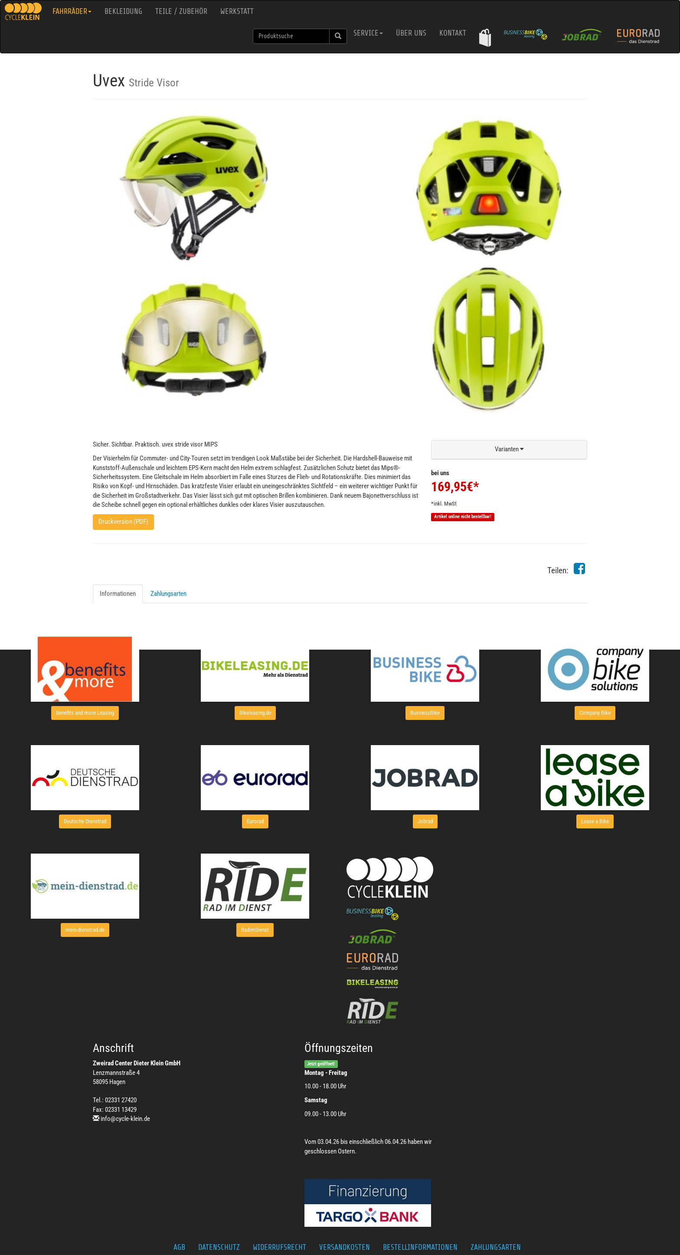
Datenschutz (219, 1247)
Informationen (118, 594)
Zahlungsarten (168, 594)
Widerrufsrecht (279, 1247)
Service (368, 33)
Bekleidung (123, 11)
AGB (179, 1247)
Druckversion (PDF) (123, 522)
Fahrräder (72, 11)
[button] (485, 37)
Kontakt (452, 33)
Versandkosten (344, 1247)
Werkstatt (237, 11)
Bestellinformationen (420, 1247)
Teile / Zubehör (181, 11)
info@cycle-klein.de (125, 1119)
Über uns (411, 33)
